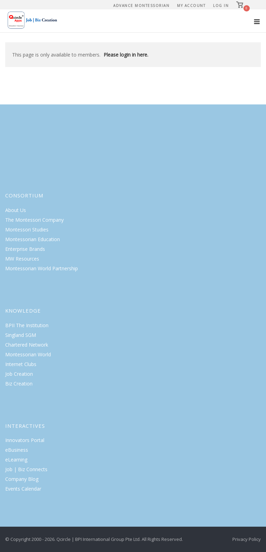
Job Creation (19, 374)
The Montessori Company (34, 219)
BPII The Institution (26, 325)
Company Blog (21, 479)
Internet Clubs (20, 364)
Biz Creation (19, 383)
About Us (15, 210)
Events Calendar (23, 488)
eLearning (16, 459)
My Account (191, 5)
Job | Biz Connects (26, 469)
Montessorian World (28, 354)
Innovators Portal (24, 440)
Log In (221, 5)
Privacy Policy (246, 539)
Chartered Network (26, 344)
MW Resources (22, 258)
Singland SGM (20, 335)
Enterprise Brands (25, 249)
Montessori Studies (26, 229)
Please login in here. (126, 54)
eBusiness (16, 450)
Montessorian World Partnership (41, 268)
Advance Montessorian (141, 5)
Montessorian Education (32, 239)
